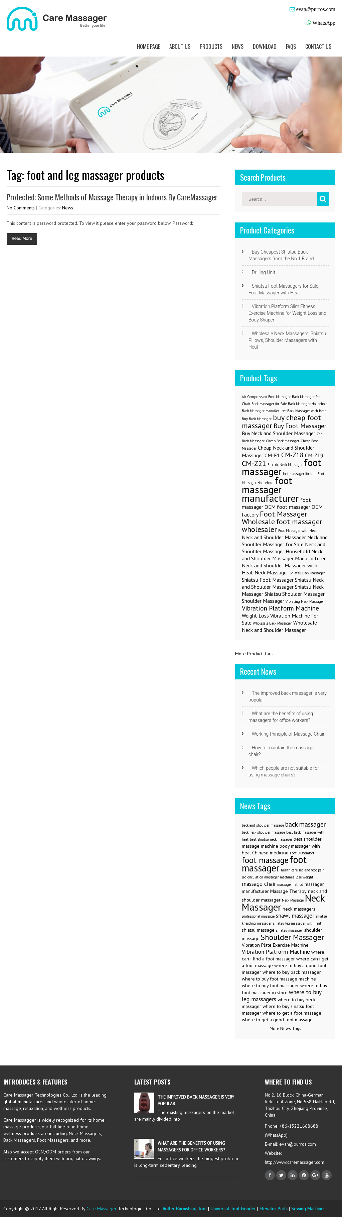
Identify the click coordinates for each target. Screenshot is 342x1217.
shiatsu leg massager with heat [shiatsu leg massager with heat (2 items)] (297, 923)
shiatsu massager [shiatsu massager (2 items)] (289, 930)
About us (179, 46)
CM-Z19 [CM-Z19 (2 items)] (314, 455)
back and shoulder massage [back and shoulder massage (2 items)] (263, 825)
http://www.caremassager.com (294, 1162)
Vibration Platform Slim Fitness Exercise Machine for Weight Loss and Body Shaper (287, 313)
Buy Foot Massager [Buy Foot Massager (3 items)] (300, 426)
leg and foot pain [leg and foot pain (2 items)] (312, 870)
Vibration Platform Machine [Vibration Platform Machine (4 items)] (276, 951)
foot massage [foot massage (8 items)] (265, 860)
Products (211, 46)
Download (265, 46)
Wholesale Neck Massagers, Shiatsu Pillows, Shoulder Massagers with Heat (287, 340)
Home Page (148, 46)
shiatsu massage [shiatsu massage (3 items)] (258, 930)
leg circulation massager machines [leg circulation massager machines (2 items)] (268, 877)
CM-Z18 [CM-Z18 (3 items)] (292, 455)
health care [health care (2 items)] (289, 870)
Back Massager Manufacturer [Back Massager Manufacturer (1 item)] (264, 410)
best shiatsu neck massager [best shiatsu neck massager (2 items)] (271, 839)
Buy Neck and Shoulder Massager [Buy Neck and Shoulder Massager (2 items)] (278, 433)
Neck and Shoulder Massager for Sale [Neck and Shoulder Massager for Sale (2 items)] (285, 541)
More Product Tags (254, 654)
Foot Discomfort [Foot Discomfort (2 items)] (302, 853)
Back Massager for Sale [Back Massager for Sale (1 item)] (269, 403)
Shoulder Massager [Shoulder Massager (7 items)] (292, 937)
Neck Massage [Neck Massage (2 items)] (293, 900)
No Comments (21, 208)
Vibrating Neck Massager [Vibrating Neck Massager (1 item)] (305, 601)
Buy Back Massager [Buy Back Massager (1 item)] (257, 418)
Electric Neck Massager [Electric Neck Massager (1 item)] (285, 464)
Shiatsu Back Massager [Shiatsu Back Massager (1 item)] (307, 573)
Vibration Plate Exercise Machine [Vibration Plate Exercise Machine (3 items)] (275, 945)
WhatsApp (324, 23)
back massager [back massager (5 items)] (305, 824)
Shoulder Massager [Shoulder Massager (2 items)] (263, 600)
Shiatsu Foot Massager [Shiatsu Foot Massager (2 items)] (268, 579)
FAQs (291, 46)
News (237, 46)
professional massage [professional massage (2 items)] (258, 916)
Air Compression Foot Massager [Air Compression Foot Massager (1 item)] (266, 396)
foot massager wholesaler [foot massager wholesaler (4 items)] (282, 525)
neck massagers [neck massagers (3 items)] (299, 909)
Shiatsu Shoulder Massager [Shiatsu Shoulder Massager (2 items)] (295, 593)
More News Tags (285, 1028)
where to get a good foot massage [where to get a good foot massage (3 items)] (277, 1020)
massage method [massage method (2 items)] (290, 884)
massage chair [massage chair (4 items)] (259, 883)
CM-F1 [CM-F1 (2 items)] (272, 455)
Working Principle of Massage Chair (288, 734)
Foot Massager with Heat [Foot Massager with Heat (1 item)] (297, 530)
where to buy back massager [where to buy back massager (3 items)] (292, 972)
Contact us (318, 46)
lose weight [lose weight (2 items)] (304, 877)
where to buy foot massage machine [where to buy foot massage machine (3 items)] (279, 979)
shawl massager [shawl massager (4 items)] (295, 915)
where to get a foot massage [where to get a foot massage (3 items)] (292, 1013)
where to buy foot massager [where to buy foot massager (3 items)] (270, 985)
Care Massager (102, 1209)
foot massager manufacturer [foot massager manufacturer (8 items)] (270, 489)
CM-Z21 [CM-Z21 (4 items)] (254, 463)
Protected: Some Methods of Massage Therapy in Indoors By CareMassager (112, 197)
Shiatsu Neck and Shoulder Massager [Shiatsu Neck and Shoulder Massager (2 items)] (283, 583)
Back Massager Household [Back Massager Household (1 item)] (308, 403)
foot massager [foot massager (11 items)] (274, 863)
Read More (22, 238)
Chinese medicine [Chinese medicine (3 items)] (270, 853)
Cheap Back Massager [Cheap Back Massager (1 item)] (282, 441)
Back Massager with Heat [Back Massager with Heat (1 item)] (306, 410)
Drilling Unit (263, 272)
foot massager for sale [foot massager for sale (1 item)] (299, 473)
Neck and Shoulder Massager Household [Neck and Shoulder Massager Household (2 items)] (283, 548)
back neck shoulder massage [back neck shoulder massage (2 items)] (263, 832)
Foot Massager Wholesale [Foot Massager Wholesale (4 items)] (274, 517)
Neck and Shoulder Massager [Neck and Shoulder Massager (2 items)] (274, 537)
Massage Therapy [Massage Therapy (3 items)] (288, 891)
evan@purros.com (315, 9)
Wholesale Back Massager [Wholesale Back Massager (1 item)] (272, 623)
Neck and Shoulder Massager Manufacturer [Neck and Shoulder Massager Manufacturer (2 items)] (284, 555)
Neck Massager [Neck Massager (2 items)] (271, 572)
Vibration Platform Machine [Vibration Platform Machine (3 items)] (280, 608)
